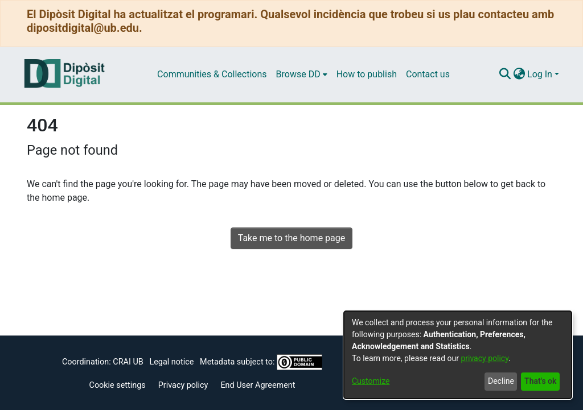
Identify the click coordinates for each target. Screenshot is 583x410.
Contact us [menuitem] (428, 74)
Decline (501, 381)
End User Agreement (257, 385)
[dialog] (458, 355)
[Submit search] (505, 74)
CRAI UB (128, 362)
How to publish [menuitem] (366, 74)
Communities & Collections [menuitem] (211, 74)
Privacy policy (183, 385)
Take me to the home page (292, 238)
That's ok (540, 381)
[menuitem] (301, 74)
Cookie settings (117, 385)
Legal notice (171, 362)
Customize (370, 381)
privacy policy (484, 358)
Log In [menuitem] (539, 74)
